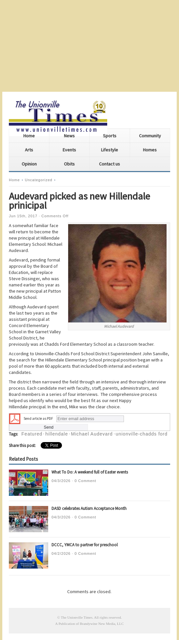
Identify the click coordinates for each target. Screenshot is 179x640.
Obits (69, 164)
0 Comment (85, 481)
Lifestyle (109, 150)
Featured (31, 433)
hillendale (56, 433)
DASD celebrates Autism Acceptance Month (89, 508)
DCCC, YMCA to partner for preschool (84, 545)
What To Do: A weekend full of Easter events (89, 472)
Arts (29, 150)
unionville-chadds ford (142, 433)
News (69, 136)
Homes (150, 150)
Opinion (29, 164)
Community (150, 136)
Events (69, 150)
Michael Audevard (92, 433)
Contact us (109, 164)
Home (29, 136)
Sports (109, 136)
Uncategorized (38, 180)
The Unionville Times (76, 617)
